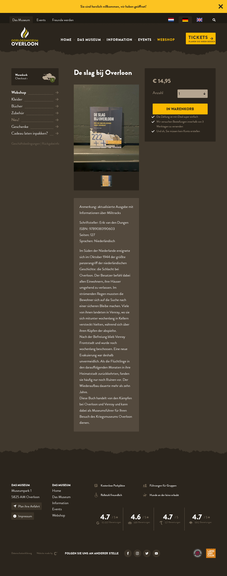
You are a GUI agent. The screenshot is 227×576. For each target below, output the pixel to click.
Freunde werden (63, 19)
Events (41, 19)
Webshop (166, 39)
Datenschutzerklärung (21, 553)
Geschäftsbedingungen (25, 143)
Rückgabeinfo (50, 143)
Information (119, 39)
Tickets (201, 37)
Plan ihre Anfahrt (26, 506)
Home (66, 39)
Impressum (22, 516)
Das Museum (21, 19)
